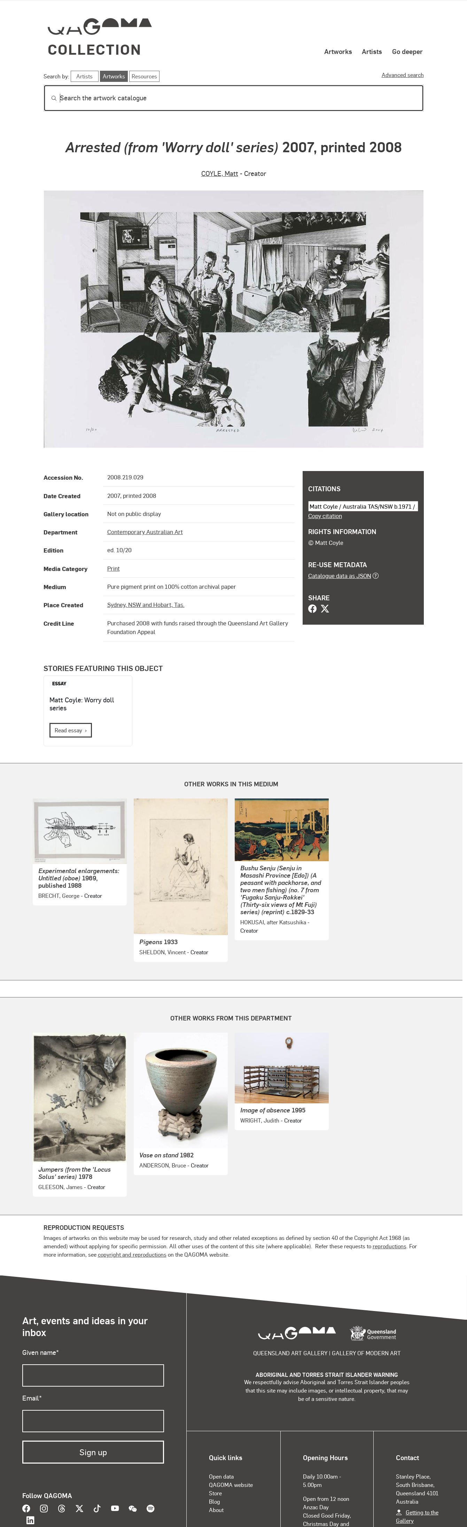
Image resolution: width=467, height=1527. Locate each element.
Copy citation (325, 515)
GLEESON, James (60, 1186)
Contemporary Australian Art (145, 531)
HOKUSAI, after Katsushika (273, 922)
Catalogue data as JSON (339, 575)
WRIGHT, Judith (259, 1120)
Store (215, 1493)
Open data (221, 1476)
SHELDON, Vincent (162, 952)
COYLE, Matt (219, 173)
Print (113, 568)
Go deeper (407, 51)
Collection (95, 49)
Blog (214, 1501)
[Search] (234, 98)
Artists (372, 51)
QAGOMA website (231, 1484)
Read (68, 730)
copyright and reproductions (132, 1254)
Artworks (338, 51)
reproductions (389, 1246)
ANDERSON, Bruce (162, 1165)
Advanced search (403, 74)
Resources (144, 76)
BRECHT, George (58, 895)
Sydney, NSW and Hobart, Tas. (146, 604)
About (216, 1509)
